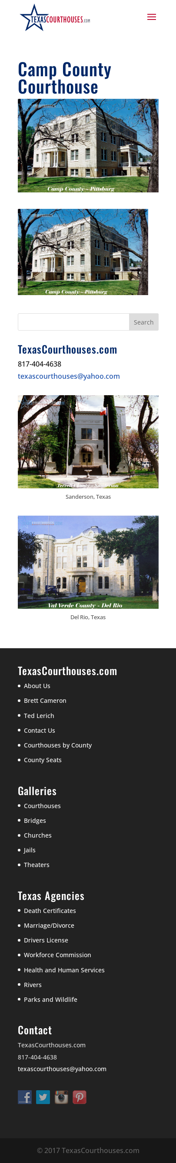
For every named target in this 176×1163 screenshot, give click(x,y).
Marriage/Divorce (49, 925)
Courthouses (42, 806)
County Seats (43, 760)
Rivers (33, 985)
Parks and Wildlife (50, 999)
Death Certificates (50, 910)
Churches (38, 835)
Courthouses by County (58, 745)
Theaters (37, 865)
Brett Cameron (45, 700)
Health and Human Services (64, 970)
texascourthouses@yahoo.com (69, 376)
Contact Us (39, 730)
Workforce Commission (57, 955)
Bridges (35, 820)
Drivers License (46, 940)
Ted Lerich (39, 715)
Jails (30, 850)
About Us (37, 686)
